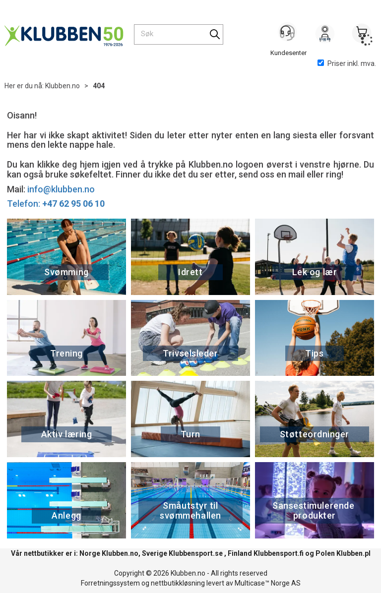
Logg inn (325, 35)
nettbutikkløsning (178, 583)
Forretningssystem (110, 583)
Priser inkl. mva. (347, 63)
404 (99, 86)
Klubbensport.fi (279, 553)
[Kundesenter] (288, 34)
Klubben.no (62, 86)
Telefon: (56, 203)
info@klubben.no (61, 189)
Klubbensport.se (196, 553)
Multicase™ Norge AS (268, 583)
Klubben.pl (353, 553)
